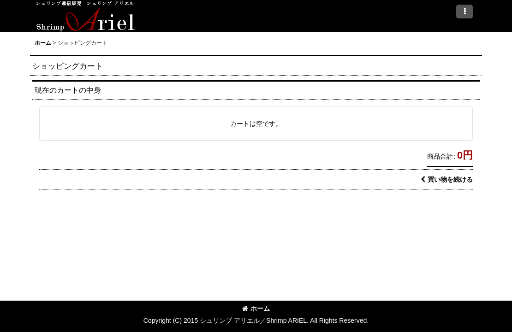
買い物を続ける (447, 179)
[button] (464, 11)
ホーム (256, 308)
